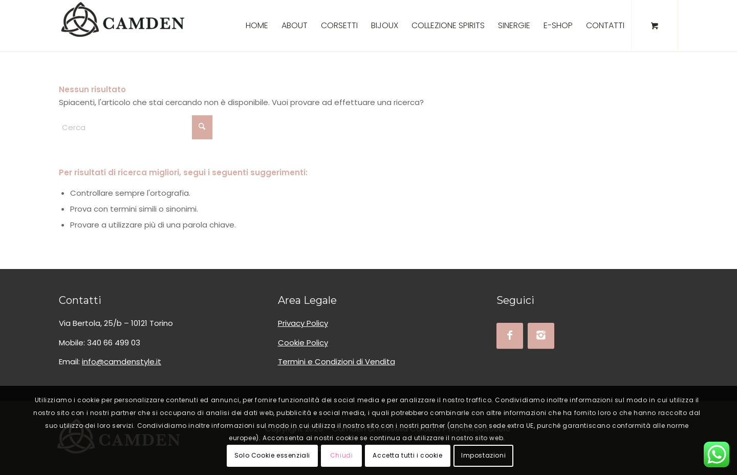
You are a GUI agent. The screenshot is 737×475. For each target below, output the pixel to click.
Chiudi (341, 455)
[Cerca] (135, 127)
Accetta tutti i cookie (407, 455)
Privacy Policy (303, 323)
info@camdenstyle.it (121, 361)
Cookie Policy (303, 342)
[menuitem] (257, 25)
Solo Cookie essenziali (272, 455)
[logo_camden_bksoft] (123, 25)
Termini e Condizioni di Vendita (336, 361)
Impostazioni (483, 455)
